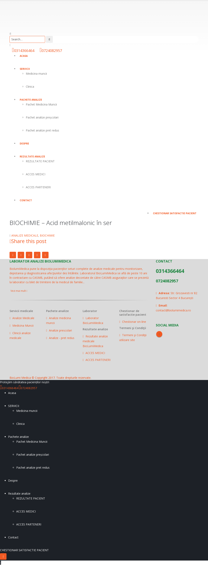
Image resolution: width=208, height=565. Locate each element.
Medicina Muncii (23, 325)
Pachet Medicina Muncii (41, 104)
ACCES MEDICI (35, 174)
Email (45, 255)
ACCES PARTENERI (38, 187)
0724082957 (52, 50)
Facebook (13, 255)
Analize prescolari (60, 330)
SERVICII (25, 69)
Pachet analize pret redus (42, 130)
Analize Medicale (23, 318)
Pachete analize (31, 99)
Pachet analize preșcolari (42, 117)
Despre (24, 143)
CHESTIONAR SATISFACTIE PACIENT (174, 213)
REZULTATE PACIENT (40, 161)
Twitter (21, 255)
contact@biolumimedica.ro (173, 310)
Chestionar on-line (134, 322)
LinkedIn (29, 255)
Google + (37, 255)
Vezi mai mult (19, 291)
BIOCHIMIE (47, 235)
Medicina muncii (36, 73)
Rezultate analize (32, 156)
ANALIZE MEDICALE (24, 235)
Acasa (24, 56)
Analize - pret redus (61, 338)
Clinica (30, 86)
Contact (26, 200)
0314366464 (24, 50)
